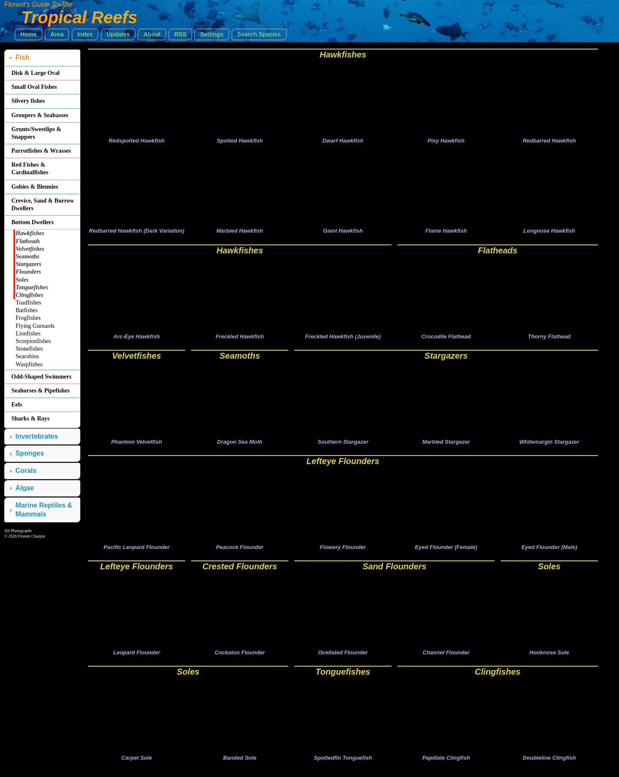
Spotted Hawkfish (239, 141)
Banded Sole (240, 766)
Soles (549, 572)
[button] (28, 34)
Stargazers (446, 358)
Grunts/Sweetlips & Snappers (36, 133)
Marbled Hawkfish (239, 233)
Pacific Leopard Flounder (137, 552)
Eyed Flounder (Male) (549, 552)
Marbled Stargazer (446, 446)
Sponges (30, 453)
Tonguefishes (342, 678)
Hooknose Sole (549, 659)
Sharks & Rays (30, 418)
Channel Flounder (446, 659)
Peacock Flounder (239, 552)
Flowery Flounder (343, 552)
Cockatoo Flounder (240, 659)
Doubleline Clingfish (549, 766)
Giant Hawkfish (343, 233)
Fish (23, 57)
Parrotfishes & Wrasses (41, 151)
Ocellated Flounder (343, 659)
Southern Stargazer (343, 446)
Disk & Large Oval (35, 73)
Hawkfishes (343, 54)
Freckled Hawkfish (240, 339)
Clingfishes (497, 678)
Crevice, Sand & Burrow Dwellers (42, 204)
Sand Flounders (394, 572)
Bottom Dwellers (32, 222)
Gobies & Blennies (34, 187)
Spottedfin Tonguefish (343, 766)
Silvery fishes (28, 101)
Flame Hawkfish (446, 233)
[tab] (42, 57)
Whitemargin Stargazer (549, 446)
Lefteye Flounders (343, 465)
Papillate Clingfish (446, 766)
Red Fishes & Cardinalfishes (29, 169)
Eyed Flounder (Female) (446, 552)
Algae (25, 487)
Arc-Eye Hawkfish (136, 339)
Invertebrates (37, 436)
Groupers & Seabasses (39, 115)
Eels (16, 404)
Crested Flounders (240, 572)
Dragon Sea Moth (240, 446)
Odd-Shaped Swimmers (41, 376)
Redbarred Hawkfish (549, 141)
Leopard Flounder (136, 659)
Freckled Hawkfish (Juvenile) (343, 339)
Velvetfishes (136, 358)
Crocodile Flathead (446, 339)
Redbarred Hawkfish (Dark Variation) (136, 233)
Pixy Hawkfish (445, 141)
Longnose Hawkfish (549, 233)
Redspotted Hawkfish (136, 141)
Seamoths (239, 358)
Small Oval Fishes (34, 87)
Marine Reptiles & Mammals (44, 510)
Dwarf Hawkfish (343, 141)
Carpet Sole (136, 766)
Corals (26, 470)
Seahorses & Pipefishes (40, 390)
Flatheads (497, 252)
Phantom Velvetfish (136, 446)
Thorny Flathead (549, 339)
